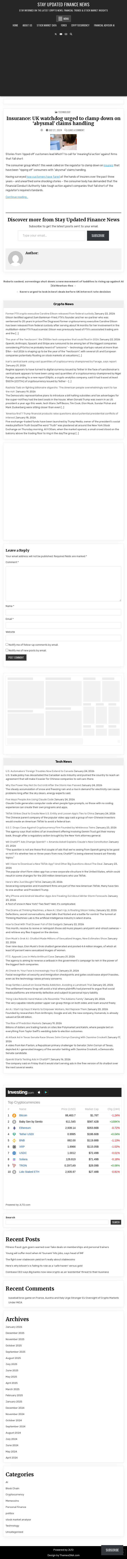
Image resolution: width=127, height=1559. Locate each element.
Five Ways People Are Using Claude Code (30, 799)
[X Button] (55, 34)
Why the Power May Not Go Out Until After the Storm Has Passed (43, 785)
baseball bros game (20, 1297)
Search (10, 1217)
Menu (66, 19)
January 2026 (14, 1326)
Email (10, 619)
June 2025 (12, 1370)
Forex (64, 25)
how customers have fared (43, 176)
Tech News (63, 761)
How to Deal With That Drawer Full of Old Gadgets (34, 924)
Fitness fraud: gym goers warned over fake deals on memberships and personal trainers (57, 1247)
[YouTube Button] (60, 34)
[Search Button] (71, 34)
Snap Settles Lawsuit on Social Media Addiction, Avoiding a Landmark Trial (49, 984)
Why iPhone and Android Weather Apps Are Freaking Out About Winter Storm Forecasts (56, 896)
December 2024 (15, 1407)
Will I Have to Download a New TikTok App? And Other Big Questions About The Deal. (54, 863)
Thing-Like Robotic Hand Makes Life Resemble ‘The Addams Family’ (45, 999)
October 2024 (14, 1420)
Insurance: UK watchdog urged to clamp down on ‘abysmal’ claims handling (63, 121)
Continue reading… (17, 197)
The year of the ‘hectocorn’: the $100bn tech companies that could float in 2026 (52, 339)
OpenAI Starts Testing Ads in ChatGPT (28, 1059)
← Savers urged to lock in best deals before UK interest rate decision (63, 291)
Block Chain (12, 1488)
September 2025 (15, 1351)
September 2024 (15, 1426)
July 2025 (11, 1364)
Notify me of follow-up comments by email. (33, 644)
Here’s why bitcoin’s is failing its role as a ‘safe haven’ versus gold (44, 1265)
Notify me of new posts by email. (27, 650)
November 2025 (15, 1339)
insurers (108, 165)
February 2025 (14, 1395)
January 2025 (14, 1401)
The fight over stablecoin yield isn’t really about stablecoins (40, 1259)
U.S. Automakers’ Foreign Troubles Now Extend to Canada (39, 771)
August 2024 (13, 1432)
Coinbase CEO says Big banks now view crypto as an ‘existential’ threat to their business (57, 1272)
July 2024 (11, 1439)
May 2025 (11, 1376)
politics (10, 1513)
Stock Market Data (46, 25)
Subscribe (98, 235)
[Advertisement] (63, 65)
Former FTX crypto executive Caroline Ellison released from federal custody (50, 313)
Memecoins (12, 1500)
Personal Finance (16, 1507)
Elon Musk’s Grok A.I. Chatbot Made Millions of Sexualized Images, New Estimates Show (56, 938)
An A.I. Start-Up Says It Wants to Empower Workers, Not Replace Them (46, 1009)
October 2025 (14, 1345)
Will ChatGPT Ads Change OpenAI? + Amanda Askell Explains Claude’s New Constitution (57, 841)
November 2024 (15, 1414)
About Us (27, 25)
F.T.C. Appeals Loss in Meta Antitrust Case (30, 956)
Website (10, 631)
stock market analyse (18, 1519)
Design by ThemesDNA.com (64, 1555)
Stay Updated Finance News (63, 4)
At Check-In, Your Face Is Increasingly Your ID (32, 970)
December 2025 (15, 1333)
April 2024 (12, 1457)
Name (10, 606)
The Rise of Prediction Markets (23, 1023)
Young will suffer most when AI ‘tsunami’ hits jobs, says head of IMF (45, 1253)
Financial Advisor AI (104, 25)
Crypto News (63, 304)
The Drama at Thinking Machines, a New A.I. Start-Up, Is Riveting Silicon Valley (51, 910)
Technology (64, 112)
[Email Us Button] (65, 34)
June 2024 (12, 1445)
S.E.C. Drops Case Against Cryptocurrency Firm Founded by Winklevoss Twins (50, 827)
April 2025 (12, 1383)
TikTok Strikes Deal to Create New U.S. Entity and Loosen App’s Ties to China (50, 813)
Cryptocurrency (80, 25)
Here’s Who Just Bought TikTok (23, 881)
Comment (12, 562)
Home (15, 25)
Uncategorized (14, 1531)
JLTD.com (24, 1204)
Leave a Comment (76, 130)
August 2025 (13, 1358)
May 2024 (11, 1451)
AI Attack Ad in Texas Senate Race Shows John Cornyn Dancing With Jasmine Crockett (56, 1037)
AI (7, 1482)
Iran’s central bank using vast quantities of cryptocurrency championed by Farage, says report (61, 361)
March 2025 (13, 1389)
